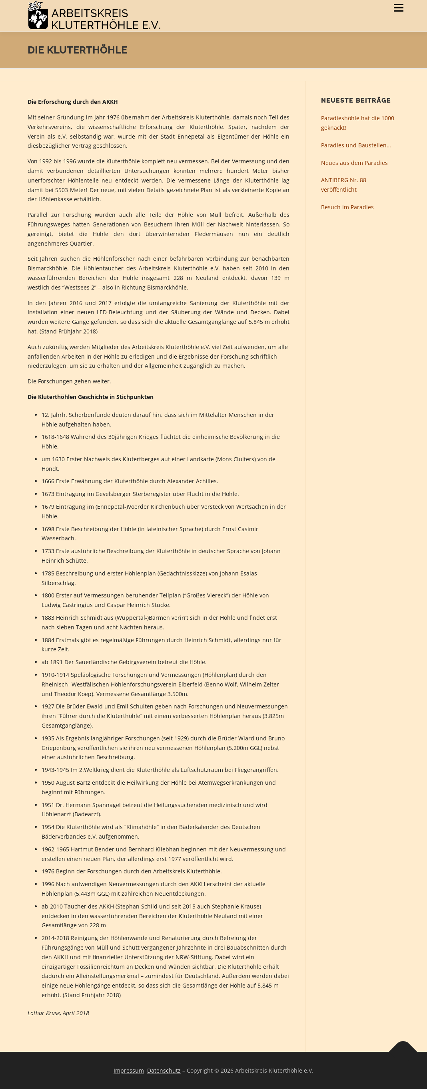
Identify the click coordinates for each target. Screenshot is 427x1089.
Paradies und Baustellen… (356, 145)
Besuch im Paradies (347, 207)
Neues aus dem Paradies (354, 163)
